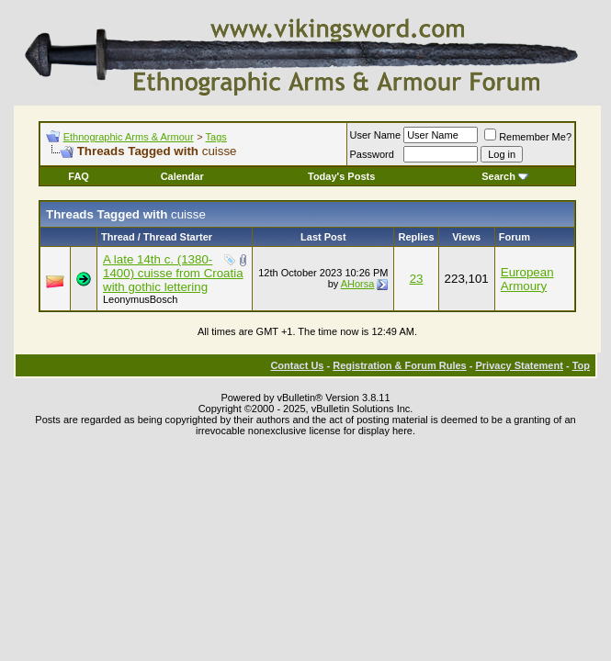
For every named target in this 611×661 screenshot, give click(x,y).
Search (504, 176)
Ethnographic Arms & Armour (128, 136)
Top (581, 365)
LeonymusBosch (140, 299)
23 (417, 279)
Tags (216, 136)
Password (372, 154)
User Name (376, 134)
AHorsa (358, 283)
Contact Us (296, 365)
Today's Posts (341, 176)
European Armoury (527, 279)
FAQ (78, 176)
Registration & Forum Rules (399, 365)
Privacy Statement (518, 365)
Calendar (182, 176)
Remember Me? (527, 136)
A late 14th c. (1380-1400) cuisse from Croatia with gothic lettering (173, 273)
